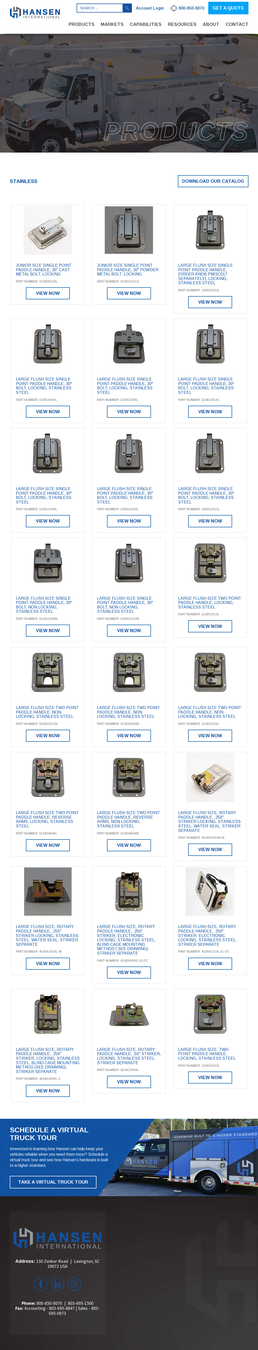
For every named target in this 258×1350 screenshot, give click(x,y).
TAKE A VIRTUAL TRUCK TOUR (53, 1182)
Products (81, 24)
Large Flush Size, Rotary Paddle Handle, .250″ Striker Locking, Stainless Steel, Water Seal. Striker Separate (209, 821)
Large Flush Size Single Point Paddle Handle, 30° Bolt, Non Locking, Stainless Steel (44, 605)
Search (127, 8)
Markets (112, 24)
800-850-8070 (49, 1303)
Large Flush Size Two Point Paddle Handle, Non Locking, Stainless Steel (47, 712)
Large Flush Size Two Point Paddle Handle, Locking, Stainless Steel (209, 602)
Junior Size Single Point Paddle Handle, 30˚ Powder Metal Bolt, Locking (128, 269)
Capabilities (146, 24)
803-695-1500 (80, 1303)
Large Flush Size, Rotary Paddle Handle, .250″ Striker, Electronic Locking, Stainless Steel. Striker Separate (207, 935)
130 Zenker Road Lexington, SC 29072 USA (67, 1263)
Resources (182, 24)
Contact (237, 24)
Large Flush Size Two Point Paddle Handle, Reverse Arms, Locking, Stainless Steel (47, 819)
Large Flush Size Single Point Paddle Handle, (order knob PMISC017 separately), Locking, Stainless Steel (205, 274)
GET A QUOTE (228, 8)
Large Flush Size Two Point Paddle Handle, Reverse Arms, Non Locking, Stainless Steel (128, 819)
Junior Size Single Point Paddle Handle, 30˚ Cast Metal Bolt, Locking (44, 269)
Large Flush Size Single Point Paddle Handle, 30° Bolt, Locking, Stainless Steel (44, 386)
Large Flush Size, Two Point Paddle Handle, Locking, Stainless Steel (207, 1053)
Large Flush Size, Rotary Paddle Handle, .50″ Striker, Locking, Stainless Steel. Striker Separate (129, 1056)
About (211, 24)
